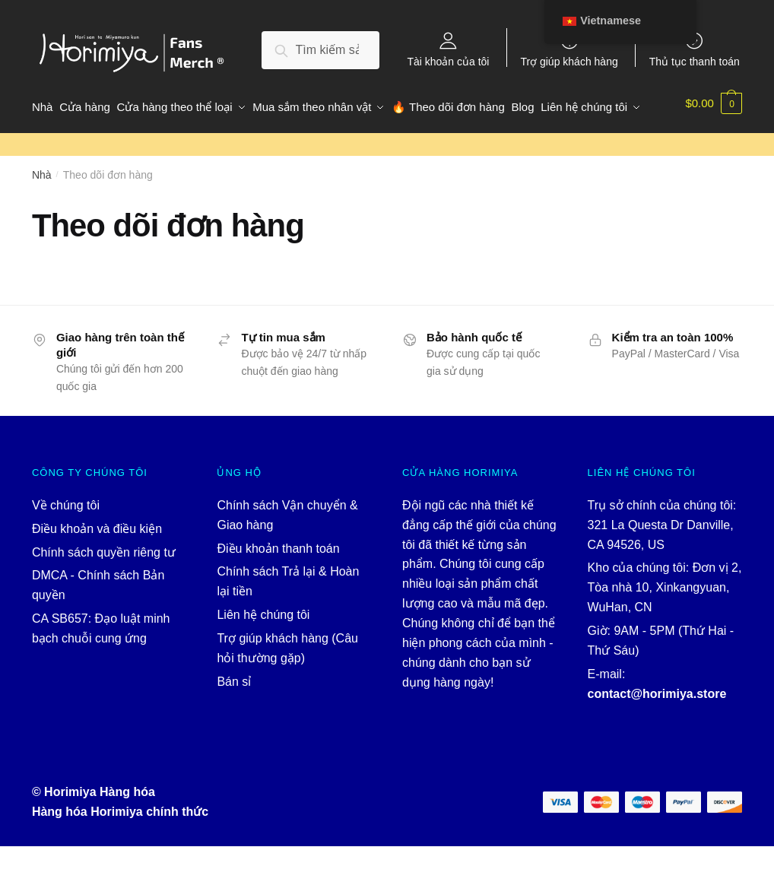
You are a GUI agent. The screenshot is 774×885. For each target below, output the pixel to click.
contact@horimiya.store (657, 731)
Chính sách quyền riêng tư (104, 590)
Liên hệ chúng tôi (263, 653)
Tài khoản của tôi (448, 61)
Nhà (42, 214)
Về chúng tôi (66, 543)
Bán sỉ (234, 719)
